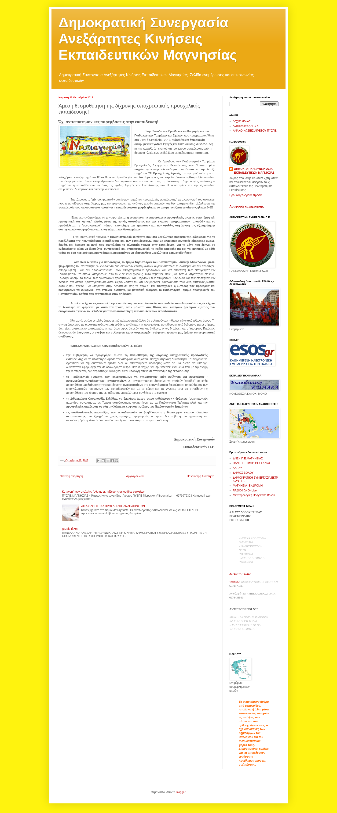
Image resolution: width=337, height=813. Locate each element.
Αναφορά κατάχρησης (246, 206)
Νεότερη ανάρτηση (71, 476)
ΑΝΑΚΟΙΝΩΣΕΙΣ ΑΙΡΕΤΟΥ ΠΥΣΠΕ (255, 130)
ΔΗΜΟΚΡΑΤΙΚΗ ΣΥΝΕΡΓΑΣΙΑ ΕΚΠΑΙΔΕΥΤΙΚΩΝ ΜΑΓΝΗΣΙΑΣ (254, 171)
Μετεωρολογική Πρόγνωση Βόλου (254, 495)
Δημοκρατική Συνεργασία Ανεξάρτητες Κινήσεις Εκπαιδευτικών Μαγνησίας (148, 39)
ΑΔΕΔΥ (237, 468)
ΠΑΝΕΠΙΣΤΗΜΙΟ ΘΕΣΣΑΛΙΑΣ (252, 463)
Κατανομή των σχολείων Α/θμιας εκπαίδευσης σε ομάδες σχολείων (103, 491)
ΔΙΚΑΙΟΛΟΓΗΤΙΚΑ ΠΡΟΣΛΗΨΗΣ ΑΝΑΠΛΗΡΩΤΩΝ (113, 506)
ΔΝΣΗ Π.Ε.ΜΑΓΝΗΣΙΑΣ (248, 458)
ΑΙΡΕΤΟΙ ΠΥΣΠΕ (240, 574)
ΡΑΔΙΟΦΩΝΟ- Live (245, 490)
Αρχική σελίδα (135, 476)
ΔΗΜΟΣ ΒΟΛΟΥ (243, 472)
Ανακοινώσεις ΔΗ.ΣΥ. (246, 126)
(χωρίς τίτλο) (70, 528)
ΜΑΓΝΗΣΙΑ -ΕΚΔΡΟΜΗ (248, 485)
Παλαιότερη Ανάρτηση (200, 476)
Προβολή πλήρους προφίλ (245, 195)
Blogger (180, 792)
